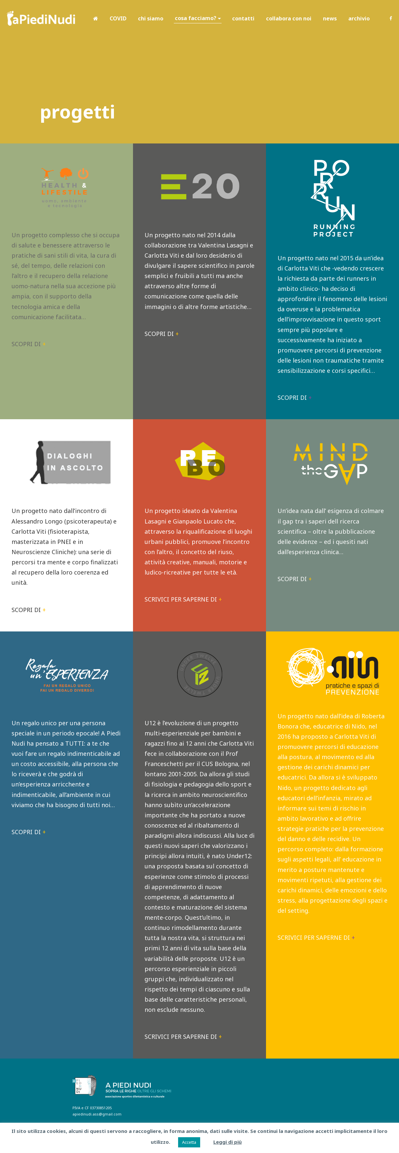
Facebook (390, 18)
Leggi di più (227, 1142)
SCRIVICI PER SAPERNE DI (183, 599)
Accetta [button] (189, 1142)
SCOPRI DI (29, 344)
